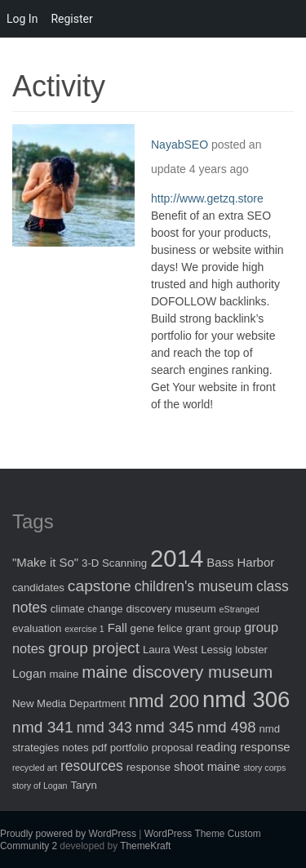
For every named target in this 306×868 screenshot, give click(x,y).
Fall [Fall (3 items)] (117, 627)
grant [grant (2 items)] (197, 628)
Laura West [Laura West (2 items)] (170, 649)
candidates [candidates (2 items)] (38, 587)
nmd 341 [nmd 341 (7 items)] (42, 727)
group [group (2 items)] (227, 628)
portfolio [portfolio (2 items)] (129, 747)
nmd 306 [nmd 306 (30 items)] (246, 699)
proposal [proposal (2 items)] (172, 747)
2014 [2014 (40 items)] (176, 558)
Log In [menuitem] (22, 18)
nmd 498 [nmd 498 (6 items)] (226, 727)
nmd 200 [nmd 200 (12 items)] (164, 701)
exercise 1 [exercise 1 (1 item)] (84, 629)
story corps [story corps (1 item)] (264, 767)
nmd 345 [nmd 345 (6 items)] (164, 727)
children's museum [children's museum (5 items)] (194, 586)
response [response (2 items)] (148, 767)
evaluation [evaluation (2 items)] (36, 628)
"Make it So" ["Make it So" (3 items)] (45, 562)
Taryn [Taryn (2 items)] (83, 785)
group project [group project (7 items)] (94, 648)
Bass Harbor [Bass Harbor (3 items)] (240, 562)
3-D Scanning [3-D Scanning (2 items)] (114, 563)
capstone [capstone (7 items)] (99, 585)
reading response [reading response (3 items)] (243, 747)
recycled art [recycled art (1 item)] (34, 767)
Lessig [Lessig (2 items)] (216, 649)
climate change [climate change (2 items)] (87, 609)
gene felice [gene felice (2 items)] (157, 628)
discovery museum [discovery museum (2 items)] (171, 609)
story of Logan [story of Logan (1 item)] (40, 785)
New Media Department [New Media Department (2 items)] (69, 703)
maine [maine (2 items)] (63, 674)
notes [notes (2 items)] (75, 747)
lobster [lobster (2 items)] (251, 649)
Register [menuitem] (71, 18)
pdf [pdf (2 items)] (98, 747)
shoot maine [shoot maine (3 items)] (207, 766)
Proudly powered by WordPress (68, 833)
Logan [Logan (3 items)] (29, 673)
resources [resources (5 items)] (91, 766)
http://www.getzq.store (207, 198)
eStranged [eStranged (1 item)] (239, 609)
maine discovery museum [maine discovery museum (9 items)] (177, 671)
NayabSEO (179, 144)
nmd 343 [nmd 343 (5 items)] (104, 727)
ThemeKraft (145, 846)
